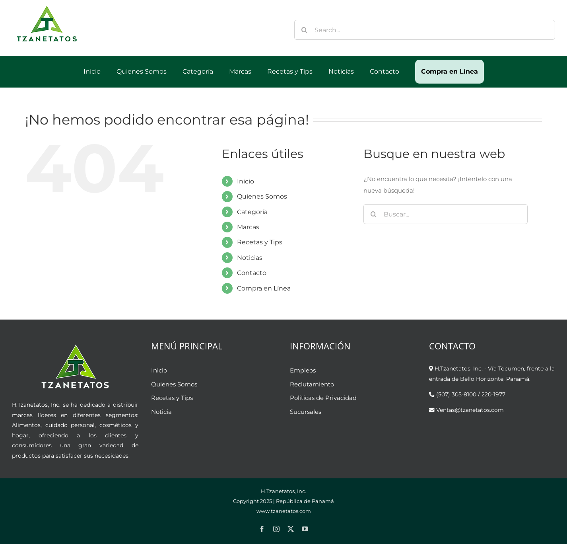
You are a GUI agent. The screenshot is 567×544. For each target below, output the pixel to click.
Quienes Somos (262, 196)
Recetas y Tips (259, 242)
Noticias (249, 257)
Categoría (252, 212)
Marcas (248, 227)
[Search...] (424, 30)
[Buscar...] (445, 214)
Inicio (245, 181)
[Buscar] (304, 30)
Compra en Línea (264, 288)
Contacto (251, 273)
